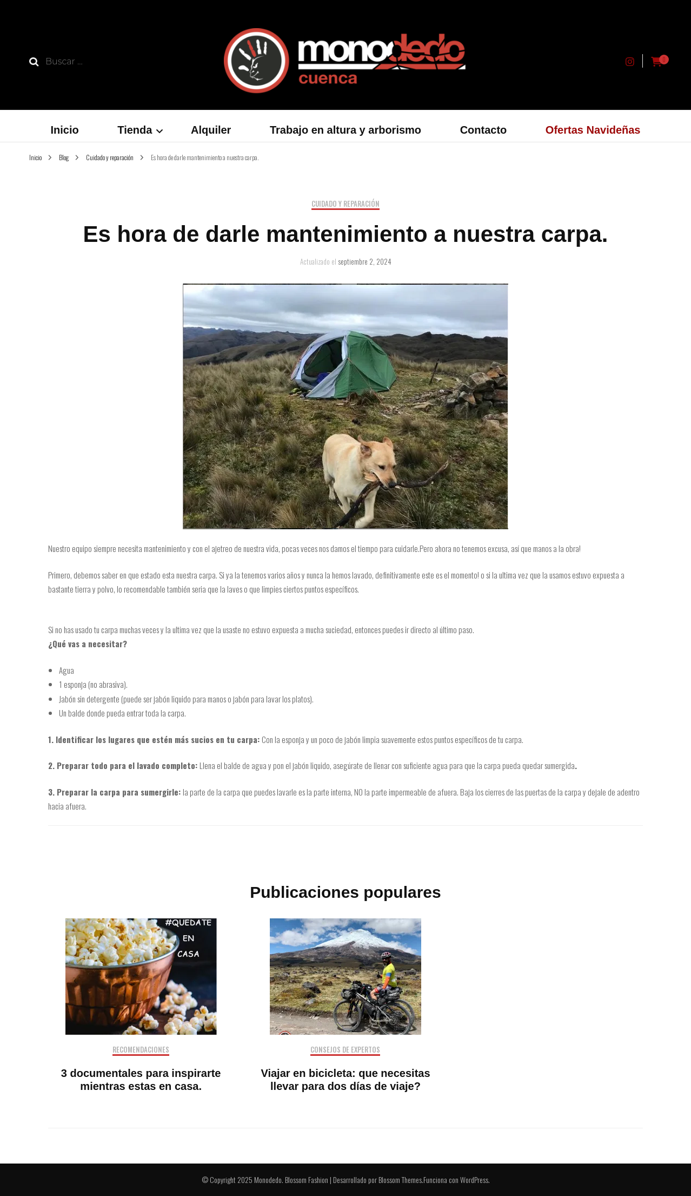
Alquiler (211, 130)
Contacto (483, 130)
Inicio (65, 130)
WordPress (474, 1179)
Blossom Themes (400, 1179)
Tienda (134, 130)
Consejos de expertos (345, 1050)
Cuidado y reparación (345, 204)
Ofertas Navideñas (593, 130)
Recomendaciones (140, 1050)
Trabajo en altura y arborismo (345, 130)
